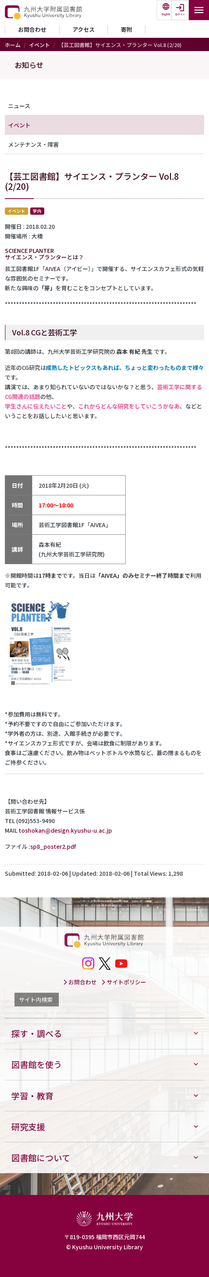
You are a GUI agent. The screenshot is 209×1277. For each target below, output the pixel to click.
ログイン (180, 14)
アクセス (83, 29)
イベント (39, 45)
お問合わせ (32, 29)
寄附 (126, 29)
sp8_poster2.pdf (53, 846)
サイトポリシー (123, 982)
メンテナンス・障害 (33, 144)
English (166, 14)
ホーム (13, 45)
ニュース (19, 106)
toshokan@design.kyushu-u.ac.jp (65, 830)
